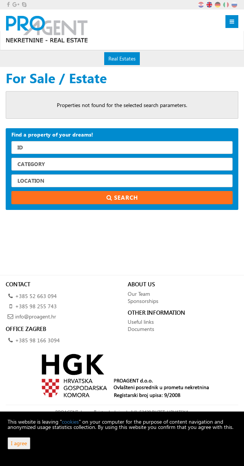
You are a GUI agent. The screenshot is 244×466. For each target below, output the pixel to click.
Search (122, 197)
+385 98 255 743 (36, 306)
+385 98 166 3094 (37, 340)
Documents (141, 328)
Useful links (141, 321)
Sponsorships (143, 300)
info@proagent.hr (35, 316)
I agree (19, 443)
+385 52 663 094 (36, 296)
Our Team (139, 293)
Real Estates (122, 58)
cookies (70, 421)
